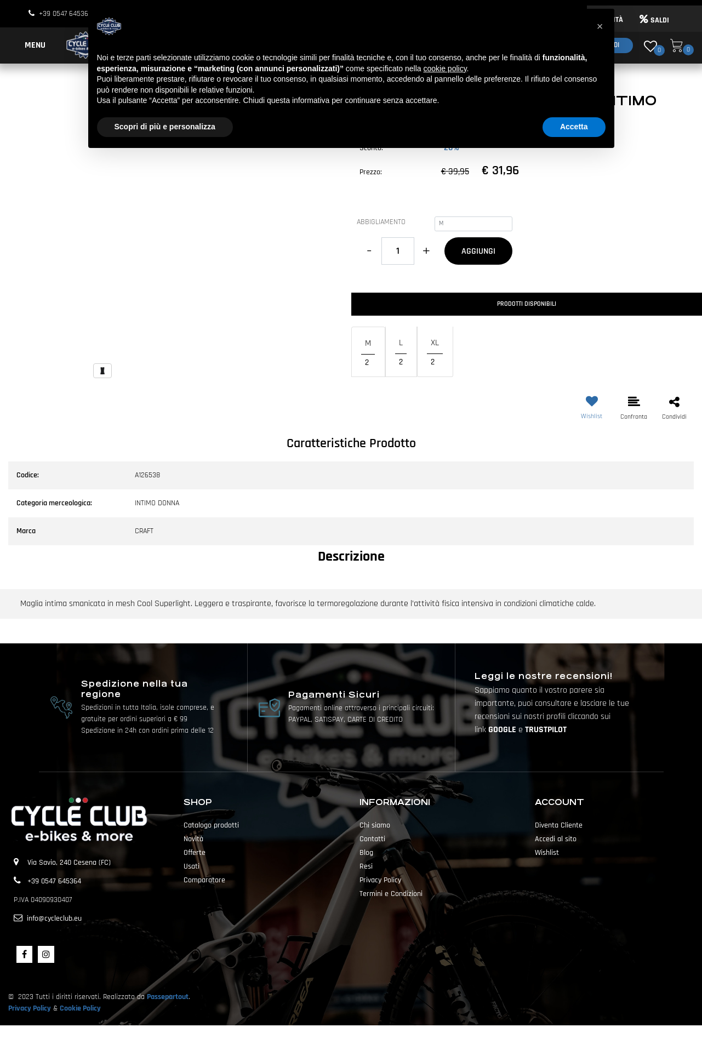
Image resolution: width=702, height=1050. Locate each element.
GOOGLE (503, 729)
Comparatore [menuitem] (204, 880)
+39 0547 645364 (65, 14)
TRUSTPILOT (546, 729)
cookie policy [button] (444, 68)
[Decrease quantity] (369, 251)
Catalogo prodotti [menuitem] (211, 825)
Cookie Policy (80, 1008)
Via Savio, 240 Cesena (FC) (69, 863)
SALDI (654, 20)
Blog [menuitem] (366, 853)
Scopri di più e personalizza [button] (165, 126)
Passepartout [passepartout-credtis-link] (370, 1037)
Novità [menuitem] (193, 839)
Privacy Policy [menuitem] (380, 880)
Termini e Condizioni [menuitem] (391, 894)
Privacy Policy (29, 1008)
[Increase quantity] (426, 251)
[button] (175, 248)
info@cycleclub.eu (54, 918)
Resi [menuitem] (366, 866)
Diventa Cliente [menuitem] (559, 825)
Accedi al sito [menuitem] (556, 839)
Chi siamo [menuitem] (374, 825)
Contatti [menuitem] (372, 839)
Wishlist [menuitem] (547, 853)
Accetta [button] (574, 126)
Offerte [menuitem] (195, 853)
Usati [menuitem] (191, 866)
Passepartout (168, 997)
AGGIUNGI (478, 251)
